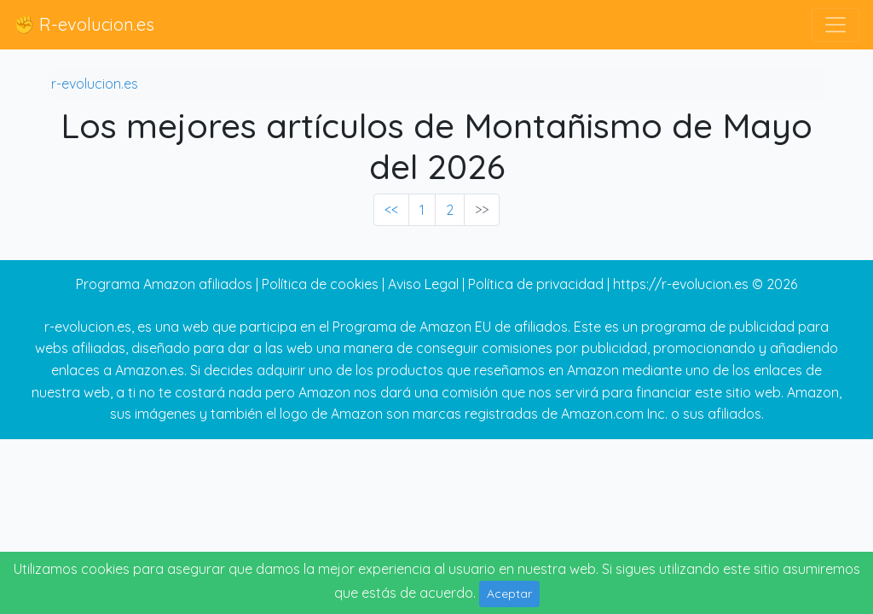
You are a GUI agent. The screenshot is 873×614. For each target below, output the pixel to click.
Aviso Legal (423, 284)
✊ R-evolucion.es (84, 24)
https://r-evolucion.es (681, 284)
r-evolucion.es (94, 83)
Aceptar (509, 593)
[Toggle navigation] (835, 25)
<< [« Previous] (391, 209)
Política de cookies (320, 284)
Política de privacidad (536, 284)
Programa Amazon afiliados (164, 284)
